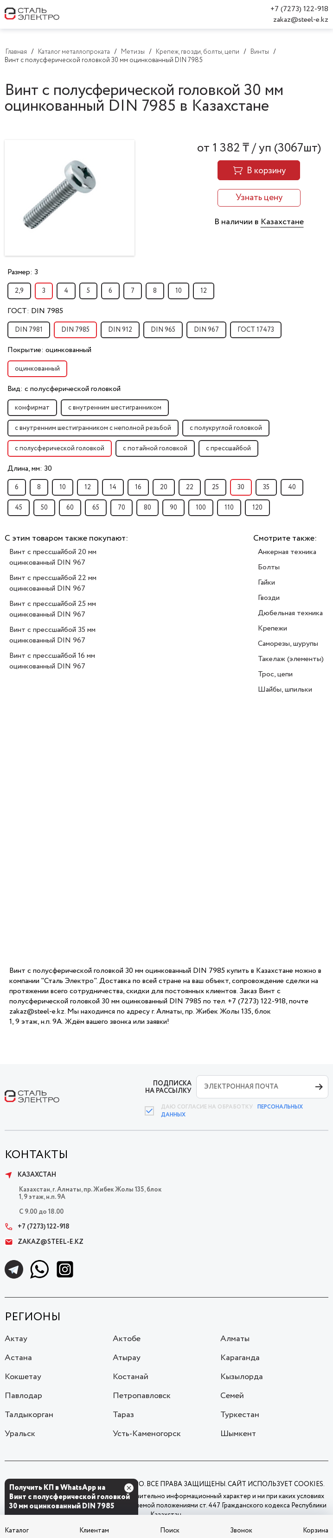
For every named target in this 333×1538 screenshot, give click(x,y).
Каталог (17, 1530)
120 (257, 507)
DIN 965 (163, 329)
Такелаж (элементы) (291, 659)
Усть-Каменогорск (147, 1434)
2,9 (19, 291)
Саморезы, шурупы (288, 643)
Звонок (241, 1530)
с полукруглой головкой (226, 428)
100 (201, 507)
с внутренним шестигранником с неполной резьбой (93, 428)
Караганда (240, 1358)
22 (189, 487)
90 (173, 507)
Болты (269, 567)
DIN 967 (206, 329)
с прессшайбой (228, 448)
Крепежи (272, 628)
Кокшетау (23, 1377)
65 (95, 507)
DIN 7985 (75, 329)
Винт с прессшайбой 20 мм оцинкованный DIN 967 (52, 557)
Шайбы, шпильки (285, 689)
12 (203, 291)
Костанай (130, 1377)
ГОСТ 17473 (255, 329)
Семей (232, 1396)
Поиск (169, 1530)
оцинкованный (37, 368)
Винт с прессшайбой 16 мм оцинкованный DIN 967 (52, 661)
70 (121, 507)
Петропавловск (142, 1396)
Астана (18, 1358)
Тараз (123, 1415)
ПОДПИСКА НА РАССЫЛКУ (168, 1087)
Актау (16, 1339)
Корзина (315, 1530)
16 (138, 487)
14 (112, 487)
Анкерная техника (287, 552)
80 (147, 507)
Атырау (127, 1358)
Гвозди (269, 598)
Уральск (20, 1434)
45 (18, 507)
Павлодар (23, 1396)
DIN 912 (120, 329)
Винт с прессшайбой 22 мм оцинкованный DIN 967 (52, 583)
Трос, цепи (275, 674)
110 (229, 507)
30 (240, 487)
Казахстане (282, 222)
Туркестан (239, 1415)
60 (70, 507)
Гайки (266, 582)
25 (215, 487)
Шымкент (238, 1434)
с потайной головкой (155, 448)
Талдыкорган (29, 1415)
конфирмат (32, 407)
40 (292, 487)
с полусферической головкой (59, 448)
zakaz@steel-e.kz (300, 19)
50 (44, 507)
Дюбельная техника (290, 613)
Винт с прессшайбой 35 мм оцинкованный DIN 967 (52, 635)
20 (163, 487)
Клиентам (94, 1530)
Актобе (127, 1339)
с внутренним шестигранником (114, 407)
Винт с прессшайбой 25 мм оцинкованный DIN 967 (52, 609)
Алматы (235, 1339)
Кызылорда (241, 1377)
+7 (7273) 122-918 (299, 9)
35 (266, 487)
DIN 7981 (29, 329)
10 (178, 291)
